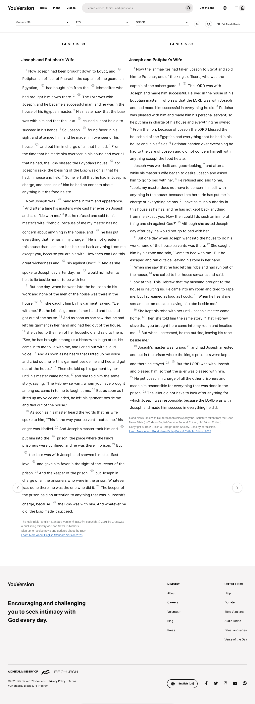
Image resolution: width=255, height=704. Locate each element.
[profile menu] (239, 8)
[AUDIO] (197, 24)
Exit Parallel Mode (228, 24)
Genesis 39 (43, 22)
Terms (72, 681)
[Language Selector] (225, 8)
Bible (43, 7)
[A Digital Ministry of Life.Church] (127, 670)
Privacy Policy (57, 681)
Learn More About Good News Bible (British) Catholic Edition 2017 (170, 431)
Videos (71, 7)
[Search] (133, 8)
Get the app (207, 7)
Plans (56, 7)
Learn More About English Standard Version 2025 (51, 535)
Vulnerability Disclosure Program (28, 685)
